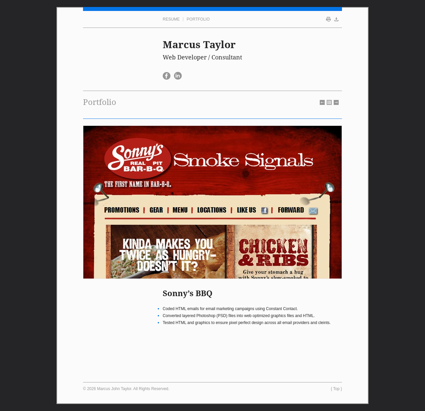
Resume (171, 19)
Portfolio (198, 19)
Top (336, 388)
